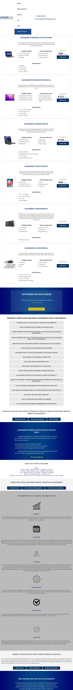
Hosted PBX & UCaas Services (55, 488)
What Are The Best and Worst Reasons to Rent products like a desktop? (36, 343)
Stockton (61, 475)
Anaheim (27, 469)
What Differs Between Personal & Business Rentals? (36, 370)
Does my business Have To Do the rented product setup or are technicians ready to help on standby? (36, 338)
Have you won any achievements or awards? (36, 399)
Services (19, 14)
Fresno (37, 471)
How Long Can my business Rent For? (36, 361)
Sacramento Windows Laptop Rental (36, 37)
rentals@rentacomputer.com (45, 19)
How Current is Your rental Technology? (37, 357)
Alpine (22, 469)
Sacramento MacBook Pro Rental (36, 80)
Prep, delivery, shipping (37, 419)
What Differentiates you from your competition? (36, 327)
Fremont (33, 471)
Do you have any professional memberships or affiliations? (36, 404)
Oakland (33, 474)
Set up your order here (36, 457)
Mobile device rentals (51, 668)
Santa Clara (45, 475)
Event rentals (20, 668)
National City (27, 474)
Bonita (38, 469)
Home (18, 3)
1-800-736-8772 (40, 16)
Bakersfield (33, 469)
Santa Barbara (37, 475)
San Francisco (19, 475)
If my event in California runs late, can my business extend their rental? (36, 390)
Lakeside (26, 472)
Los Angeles (51, 472)
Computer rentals (34, 668)
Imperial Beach (49, 471)
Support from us (14, 488)
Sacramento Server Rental (36, 209)
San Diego (12, 475)
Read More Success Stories (36, 309)
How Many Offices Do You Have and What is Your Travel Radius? (36, 352)
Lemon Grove (37, 472)
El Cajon (28, 471)
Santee (56, 475)
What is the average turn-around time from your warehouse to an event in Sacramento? (36, 380)
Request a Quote (22, 31)
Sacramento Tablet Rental (36, 166)
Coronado (22, 471)
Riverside (47, 474)
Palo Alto (38, 474)
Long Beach (44, 472)
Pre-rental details (20, 419)
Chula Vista (50, 469)
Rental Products (22, 9)
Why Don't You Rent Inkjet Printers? (36, 394)
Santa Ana (30, 475)
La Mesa (31, 472)
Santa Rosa (51, 475)
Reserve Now (62, 57)
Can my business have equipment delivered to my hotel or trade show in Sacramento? (36, 332)
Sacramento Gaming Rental (36, 124)
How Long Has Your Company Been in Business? (36, 348)
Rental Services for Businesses (33, 488)
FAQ (18, 20)
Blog (18, 26)
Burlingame (43, 469)
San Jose (25, 475)
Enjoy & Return (54, 419)
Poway (42, 474)
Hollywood (42, 471)
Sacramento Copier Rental (36, 248)
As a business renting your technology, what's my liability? (36, 375)
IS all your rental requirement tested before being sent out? (37, 385)
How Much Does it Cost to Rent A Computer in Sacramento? (36, 322)
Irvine (21, 472)
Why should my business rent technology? (36, 366)
